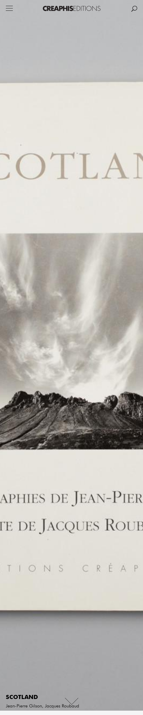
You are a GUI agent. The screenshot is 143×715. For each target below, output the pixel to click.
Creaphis (71, 8)
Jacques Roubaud (62, 706)
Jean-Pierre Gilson (24, 706)
